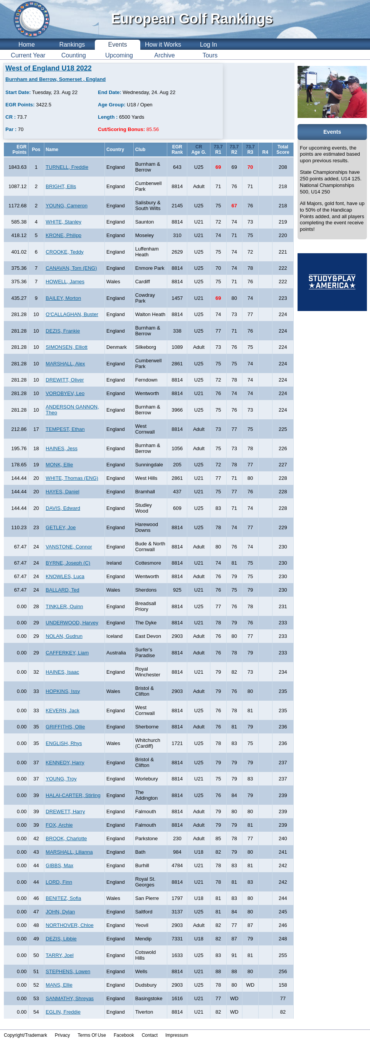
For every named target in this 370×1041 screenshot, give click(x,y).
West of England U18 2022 (48, 68)
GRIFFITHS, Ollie (65, 727)
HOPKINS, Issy (63, 691)
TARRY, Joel (60, 955)
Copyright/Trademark (25, 1035)
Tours (209, 55)
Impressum (176, 1035)
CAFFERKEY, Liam (67, 653)
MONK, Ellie (59, 465)
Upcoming (119, 55)
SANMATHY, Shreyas (70, 998)
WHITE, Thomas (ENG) (72, 478)
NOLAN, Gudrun (64, 636)
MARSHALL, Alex (65, 364)
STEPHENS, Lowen (68, 971)
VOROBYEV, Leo (65, 393)
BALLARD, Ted (62, 590)
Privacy (62, 1035)
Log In (208, 44)
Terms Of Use (92, 1035)
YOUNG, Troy (61, 779)
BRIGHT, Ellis (61, 186)
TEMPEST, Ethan (65, 429)
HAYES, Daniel (62, 491)
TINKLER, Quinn (64, 606)
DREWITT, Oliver (65, 380)
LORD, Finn (59, 882)
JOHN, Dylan (60, 912)
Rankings (72, 44)
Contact (150, 1035)
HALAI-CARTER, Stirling (73, 795)
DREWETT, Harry (65, 811)
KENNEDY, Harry (65, 762)
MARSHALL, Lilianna (69, 852)
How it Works (163, 44)
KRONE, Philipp (63, 235)
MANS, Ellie (59, 985)
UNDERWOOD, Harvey (72, 623)
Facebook (124, 1035)
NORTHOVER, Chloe (70, 925)
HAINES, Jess (61, 448)
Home (26, 44)
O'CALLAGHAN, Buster (72, 314)
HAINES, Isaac (62, 672)
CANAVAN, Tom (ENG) (71, 268)
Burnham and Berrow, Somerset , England (55, 79)
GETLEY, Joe (61, 527)
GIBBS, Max (60, 865)
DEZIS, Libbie (61, 939)
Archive (164, 55)
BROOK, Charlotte (66, 838)
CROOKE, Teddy (65, 252)
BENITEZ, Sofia (63, 898)
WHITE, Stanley (63, 222)
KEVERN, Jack (62, 710)
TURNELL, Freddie (67, 167)
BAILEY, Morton (63, 298)
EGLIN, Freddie (63, 1012)
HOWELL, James (65, 281)
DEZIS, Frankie (63, 331)
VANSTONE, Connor (69, 547)
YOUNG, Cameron (66, 206)
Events (117, 44)
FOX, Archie (59, 825)
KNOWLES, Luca (65, 576)
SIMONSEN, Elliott (66, 347)
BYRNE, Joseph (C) (68, 563)
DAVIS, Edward (63, 508)
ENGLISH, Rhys (64, 743)
